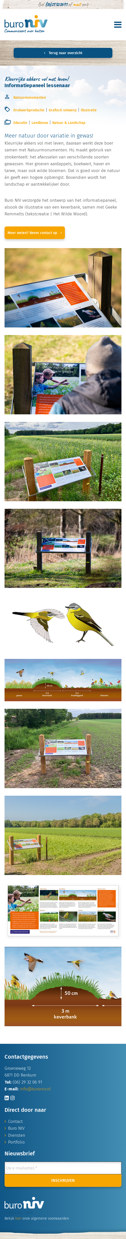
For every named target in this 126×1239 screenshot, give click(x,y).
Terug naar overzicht (63, 53)
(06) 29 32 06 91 (56, 4)
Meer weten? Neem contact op (35, 233)
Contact (15, 1121)
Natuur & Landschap (68, 123)
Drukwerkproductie (28, 110)
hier (18, 1218)
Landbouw (40, 123)
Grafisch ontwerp (63, 110)
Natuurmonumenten (29, 97)
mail (77, 4)
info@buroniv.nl (35, 1089)
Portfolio (16, 1142)
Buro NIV (16, 1128)
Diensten (16, 1135)
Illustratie (89, 110)
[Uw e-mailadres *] (63, 1168)
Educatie (20, 123)
